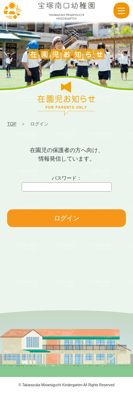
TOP (11, 123)
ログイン (66, 218)
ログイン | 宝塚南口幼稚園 (12, 11)
